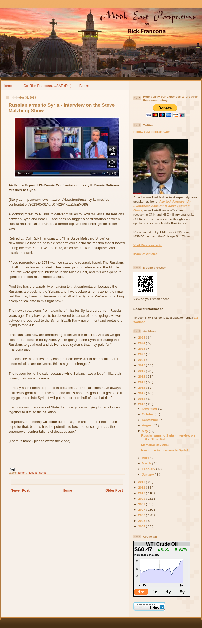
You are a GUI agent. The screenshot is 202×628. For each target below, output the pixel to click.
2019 (142, 371)
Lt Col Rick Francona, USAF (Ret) (46, 86)
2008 (142, 504)
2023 (142, 348)
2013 (142, 404)
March (147, 463)
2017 (142, 382)
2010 (142, 493)
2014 (142, 398)
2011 (142, 487)
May (145, 431)
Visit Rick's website (147, 245)
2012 (142, 482)
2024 (142, 343)
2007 (142, 509)
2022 (142, 354)
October (148, 414)
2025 (142, 337)
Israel (22, 472)
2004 (142, 526)
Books (84, 86)
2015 (142, 393)
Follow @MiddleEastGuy (151, 131)
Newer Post (20, 490)
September (150, 419)
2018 (142, 376)
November (150, 408)
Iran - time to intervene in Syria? (164, 450)
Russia (32, 472)
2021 (142, 359)
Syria (42, 472)
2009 (142, 498)
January (148, 474)
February (149, 469)
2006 (142, 515)
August (148, 425)
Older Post (114, 490)
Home (7, 86)
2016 (142, 387)
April (146, 457)
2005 (142, 520)
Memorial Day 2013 (155, 444)
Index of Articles (145, 253)
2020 (142, 365)
